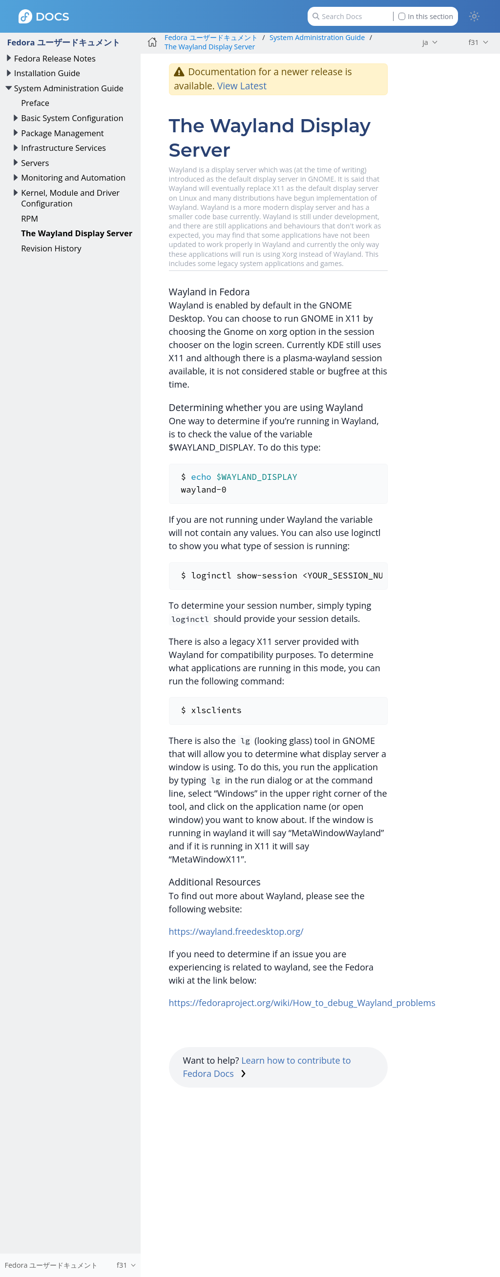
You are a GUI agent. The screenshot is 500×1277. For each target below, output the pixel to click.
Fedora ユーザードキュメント (63, 42)
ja (425, 42)
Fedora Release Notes (55, 58)
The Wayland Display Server (76, 233)
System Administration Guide (69, 88)
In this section (425, 16)
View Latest (242, 85)
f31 (473, 42)
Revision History (51, 248)
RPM (29, 218)
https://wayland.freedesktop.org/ (236, 931)
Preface (35, 102)
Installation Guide (47, 73)
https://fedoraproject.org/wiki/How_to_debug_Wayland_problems (302, 1003)
